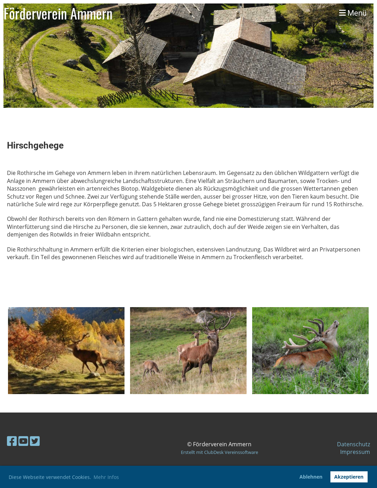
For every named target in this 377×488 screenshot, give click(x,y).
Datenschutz (353, 444)
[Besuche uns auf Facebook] (12, 440)
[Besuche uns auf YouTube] (23, 440)
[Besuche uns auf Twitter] (35, 440)
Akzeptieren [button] (348, 476)
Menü (353, 13)
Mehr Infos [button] (106, 477)
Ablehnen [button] (310, 476)
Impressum (355, 452)
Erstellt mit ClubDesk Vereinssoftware (219, 452)
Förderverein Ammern (58, 13)
